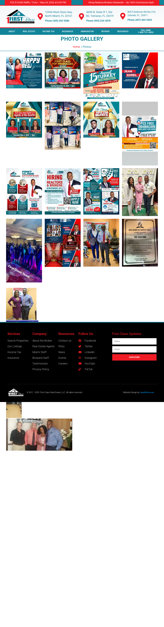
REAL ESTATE (29, 31)
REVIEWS (105, 31)
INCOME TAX (48, 31)
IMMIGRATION (87, 31)
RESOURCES (122, 31)
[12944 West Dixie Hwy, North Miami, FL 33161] (40, 16)
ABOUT (12, 31)
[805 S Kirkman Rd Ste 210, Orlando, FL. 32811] (122, 16)
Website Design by (131, 392)
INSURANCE (67, 31)
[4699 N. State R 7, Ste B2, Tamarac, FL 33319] (81, 16)
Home (76, 46)
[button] (121, 2)
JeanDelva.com (147, 392)
